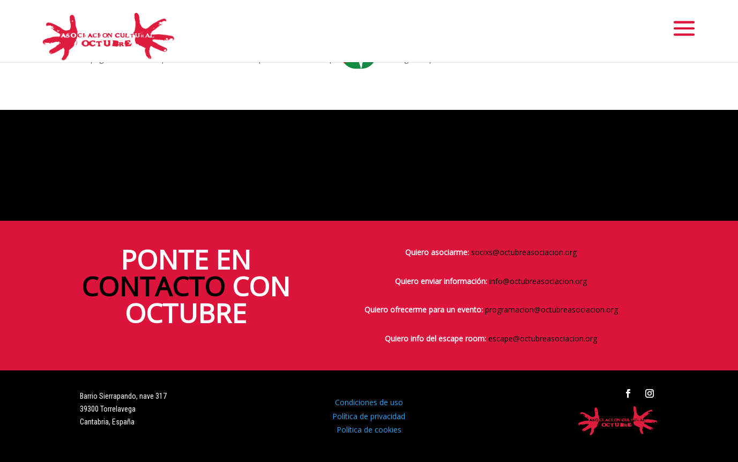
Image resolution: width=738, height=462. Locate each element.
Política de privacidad (368, 416)
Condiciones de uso (369, 402)
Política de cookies (369, 429)
